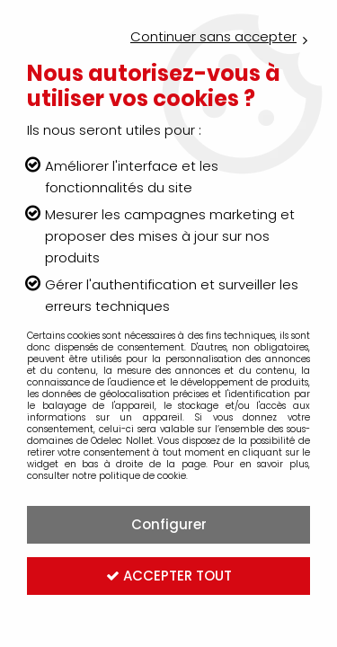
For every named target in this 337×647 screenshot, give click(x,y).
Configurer (169, 524)
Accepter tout (169, 575)
